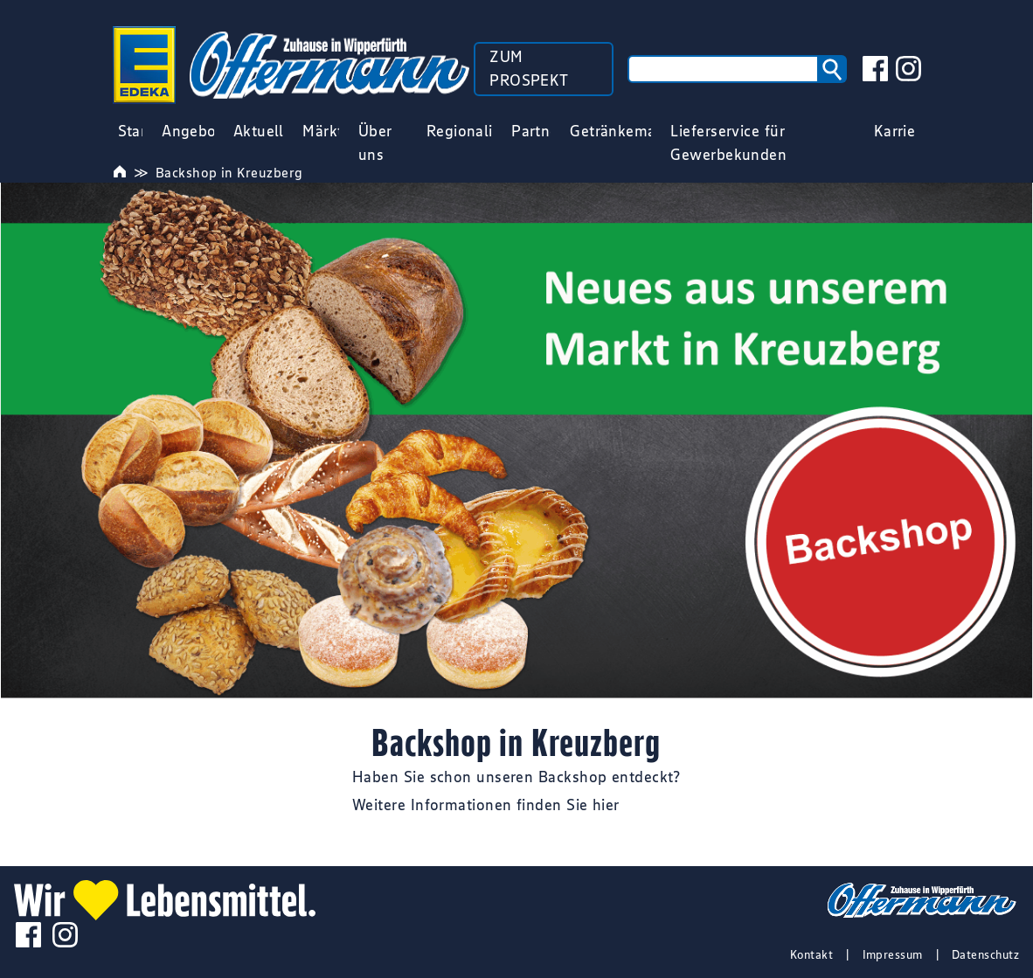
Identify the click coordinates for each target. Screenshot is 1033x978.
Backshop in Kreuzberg (229, 172)
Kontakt (811, 954)
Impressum (893, 954)
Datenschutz (985, 954)
